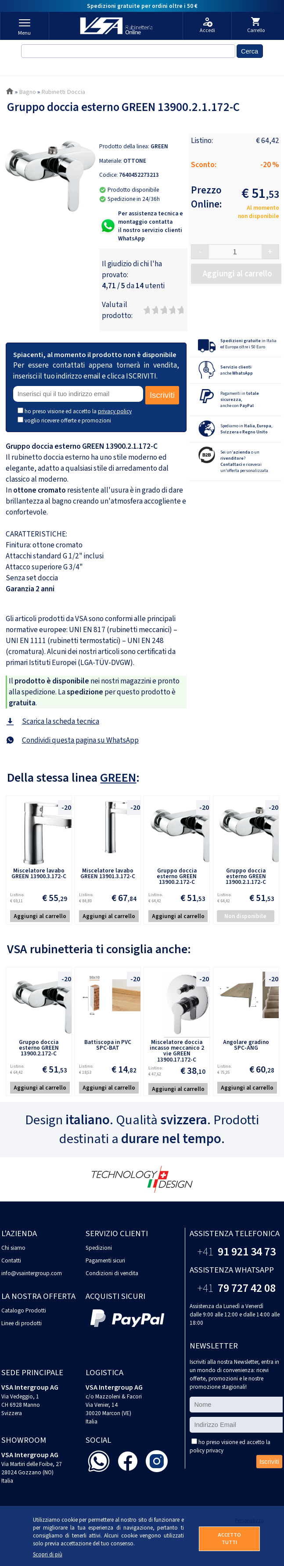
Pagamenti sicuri (105, 1260)
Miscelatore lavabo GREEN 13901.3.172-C (107, 873)
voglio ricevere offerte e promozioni (68, 420)
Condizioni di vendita (112, 1273)
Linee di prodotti (21, 1323)
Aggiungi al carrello (40, 916)
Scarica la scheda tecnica (60, 721)
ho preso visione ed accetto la (78, 411)
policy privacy (206, 1450)
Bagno (27, 92)
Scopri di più (47, 1555)
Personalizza (247, 1520)
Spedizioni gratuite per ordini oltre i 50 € (142, 6)
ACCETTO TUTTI (229, 1538)
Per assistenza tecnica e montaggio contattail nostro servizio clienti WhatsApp (150, 226)
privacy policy (115, 411)
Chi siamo (13, 1248)
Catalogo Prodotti (23, 1310)
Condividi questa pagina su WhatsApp (80, 740)
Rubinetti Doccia (63, 92)
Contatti (11, 1260)
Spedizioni (99, 1248)
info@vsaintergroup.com (31, 1273)
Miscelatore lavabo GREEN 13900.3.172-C (38, 873)
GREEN (159, 146)
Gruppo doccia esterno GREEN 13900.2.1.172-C (246, 876)
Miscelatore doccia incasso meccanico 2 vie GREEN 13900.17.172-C (177, 1051)
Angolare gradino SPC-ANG (246, 1045)
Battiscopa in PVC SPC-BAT (107, 1045)
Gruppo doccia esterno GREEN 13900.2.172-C (177, 876)
